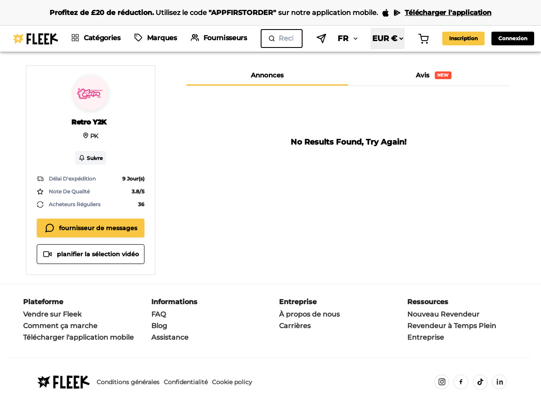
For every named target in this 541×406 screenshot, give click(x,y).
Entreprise (425, 337)
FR (348, 38)
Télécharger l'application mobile (78, 337)
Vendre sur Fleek (52, 314)
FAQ (158, 314)
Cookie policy (232, 382)
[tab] (267, 75)
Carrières (295, 326)
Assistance (169, 337)
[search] (282, 38)
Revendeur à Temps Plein (451, 326)
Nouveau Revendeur (443, 314)
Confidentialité (186, 382)
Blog (159, 326)
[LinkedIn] (499, 381)
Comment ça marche (60, 326)
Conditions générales (128, 382)
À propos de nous (309, 314)
